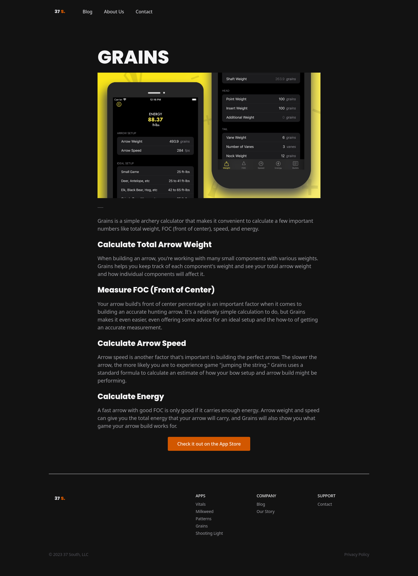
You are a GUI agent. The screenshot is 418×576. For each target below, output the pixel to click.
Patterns (203, 518)
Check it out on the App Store (209, 444)
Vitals (201, 504)
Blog (88, 11)
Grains (202, 526)
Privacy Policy (356, 554)
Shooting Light (209, 533)
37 (60, 11)
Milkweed (205, 511)
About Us (114, 11)
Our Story (266, 511)
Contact (144, 11)
